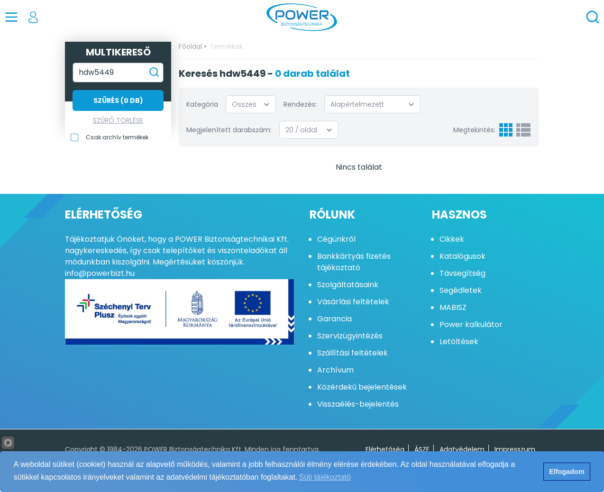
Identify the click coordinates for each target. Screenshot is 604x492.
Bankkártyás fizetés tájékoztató (354, 262)
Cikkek (451, 239)
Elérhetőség (385, 449)
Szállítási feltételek (352, 352)
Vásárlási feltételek (353, 301)
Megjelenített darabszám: (229, 130)
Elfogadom (566, 471)
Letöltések (458, 341)
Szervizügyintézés (350, 335)
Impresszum (514, 449)
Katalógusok (462, 256)
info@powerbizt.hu (100, 273)
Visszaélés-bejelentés (358, 404)
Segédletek (460, 290)
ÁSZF (422, 449)
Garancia (334, 318)
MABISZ (453, 307)
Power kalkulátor (471, 324)
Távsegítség (462, 273)
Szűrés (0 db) (118, 100)
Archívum (335, 369)
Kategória (202, 104)
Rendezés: (300, 104)
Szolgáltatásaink (347, 284)
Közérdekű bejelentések (362, 387)
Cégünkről (336, 239)
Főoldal (190, 46)
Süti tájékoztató (325, 477)
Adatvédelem (462, 449)
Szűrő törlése (118, 120)
